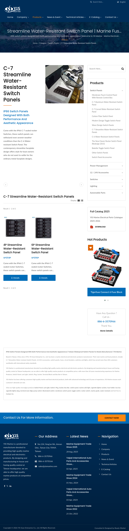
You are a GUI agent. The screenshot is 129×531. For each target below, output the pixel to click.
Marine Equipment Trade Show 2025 (78, 445)
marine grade (95, 391)
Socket (61, 388)
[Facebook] (4, 485)
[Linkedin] (10, 485)
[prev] (6, 185)
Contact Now (112, 418)
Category (42, 43)
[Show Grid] (78, 200)
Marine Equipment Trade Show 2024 (78, 476)
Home (10, 17)
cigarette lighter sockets (99, 388)
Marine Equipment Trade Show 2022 (78, 507)
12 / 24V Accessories (99, 172)
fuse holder (111, 388)
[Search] (104, 2)
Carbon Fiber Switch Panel (102, 116)
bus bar (118, 388)
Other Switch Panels (100, 153)
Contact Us (111, 17)
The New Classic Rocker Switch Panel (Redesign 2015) (107, 142)
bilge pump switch (36, 391)
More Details (106, 330)
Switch (52, 388)
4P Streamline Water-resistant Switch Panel (14, 248)
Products (38, 17)
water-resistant (105, 391)
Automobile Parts (97, 192)
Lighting (93, 186)
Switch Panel (38, 388)
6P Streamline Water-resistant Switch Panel (42, 248)
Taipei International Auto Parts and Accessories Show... (78, 460)
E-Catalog (95, 17)
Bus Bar (67, 388)
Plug (57, 388)
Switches (94, 179)
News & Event (54, 17)
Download (98, 227)
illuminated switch (49, 391)
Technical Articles (75, 17)
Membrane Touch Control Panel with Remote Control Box (104, 96)
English (123, 2)
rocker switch (85, 391)
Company (23, 17)
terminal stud (24, 391)
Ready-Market (120, 528)
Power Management (99, 165)
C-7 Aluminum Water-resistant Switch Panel (107, 103)
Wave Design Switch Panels (103, 125)
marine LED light (84, 388)
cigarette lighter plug (13, 391)
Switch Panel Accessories (102, 157)
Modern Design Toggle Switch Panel (106, 121)
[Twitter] (7, 485)
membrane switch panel (63, 391)
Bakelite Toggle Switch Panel (103, 148)
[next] (81, 185)
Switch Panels (53, 43)
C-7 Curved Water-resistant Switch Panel (106, 110)
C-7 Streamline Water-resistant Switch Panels (78, 43)
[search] (91, 2)
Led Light (47, 388)
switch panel (74, 388)
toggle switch (76, 391)
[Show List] (82, 200)
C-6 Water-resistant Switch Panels (106, 137)
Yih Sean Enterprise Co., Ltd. (29, 527)
